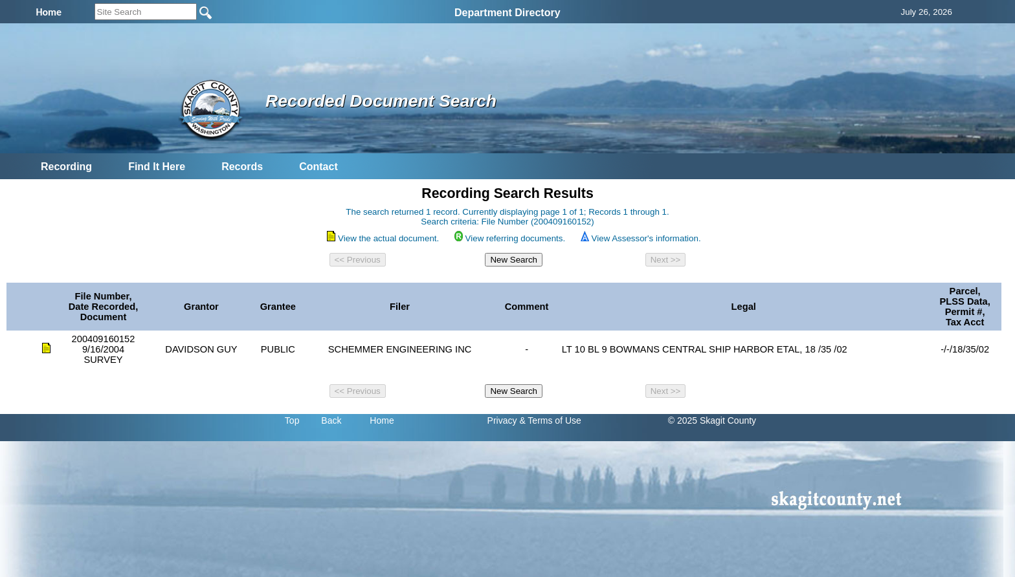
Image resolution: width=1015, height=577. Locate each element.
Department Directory (507, 12)
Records (242, 166)
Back (331, 420)
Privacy (502, 420)
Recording (66, 166)
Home (382, 420)
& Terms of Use (550, 420)
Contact (318, 166)
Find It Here (156, 166)
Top (292, 420)
